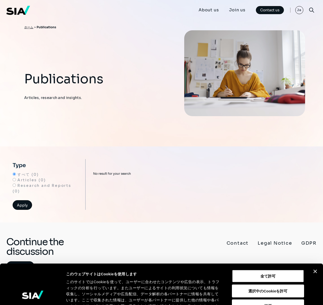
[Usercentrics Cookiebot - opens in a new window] (33, 295)
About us (209, 10)
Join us (237, 10)
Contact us (270, 10)
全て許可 (268, 238)
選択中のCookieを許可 (267, 253)
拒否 (268, 268)
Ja (299, 10)
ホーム (28, 27)
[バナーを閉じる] (315, 234)
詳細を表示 (243, 295)
